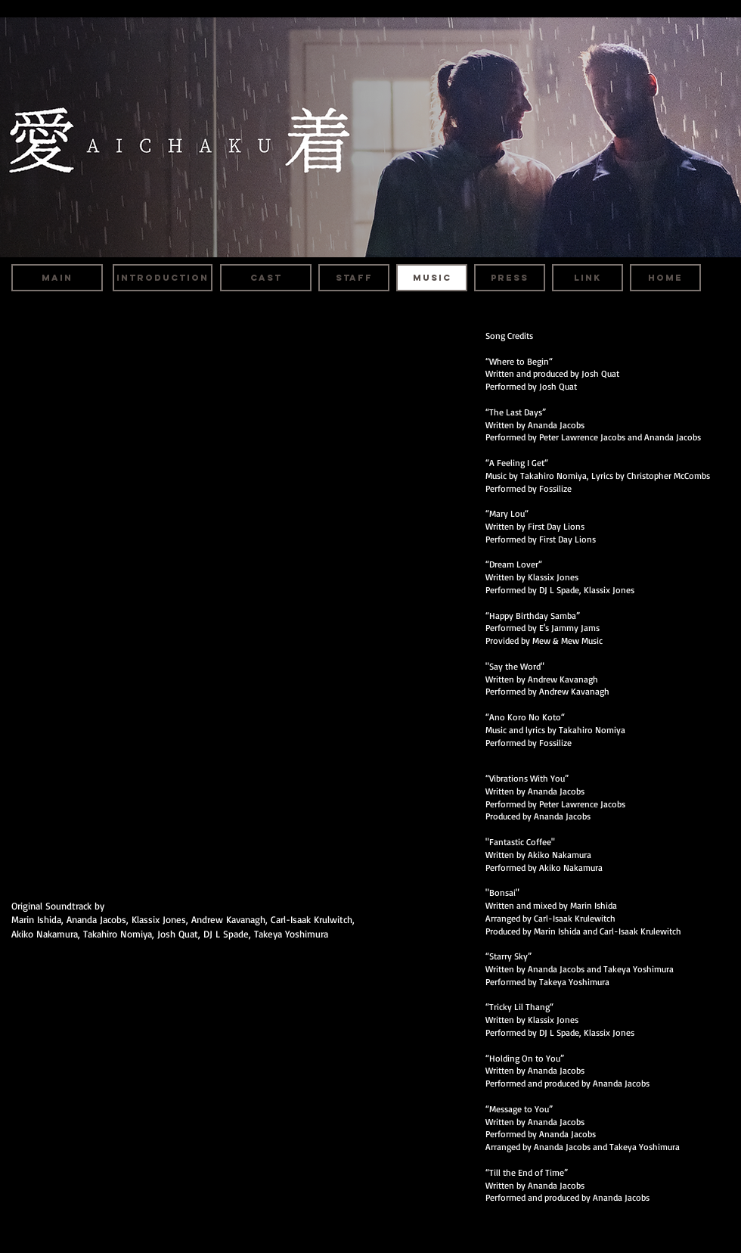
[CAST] (266, 277)
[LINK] (587, 277)
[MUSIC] (431, 277)
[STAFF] (353, 277)
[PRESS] (509, 277)
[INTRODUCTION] (162, 277)
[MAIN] (57, 277)
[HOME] (665, 277)
